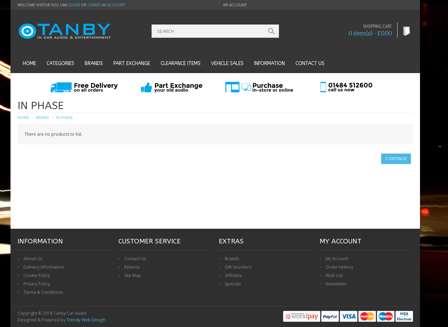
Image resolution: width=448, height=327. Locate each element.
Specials (233, 284)
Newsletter (336, 284)
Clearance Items (181, 63)
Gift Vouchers (238, 267)
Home (29, 63)
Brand (42, 117)
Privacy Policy (36, 284)
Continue (396, 159)
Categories (60, 63)
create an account (106, 4)
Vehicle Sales (227, 63)
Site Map (132, 275)
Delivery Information (43, 267)
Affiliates (233, 275)
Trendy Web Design (85, 320)
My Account (337, 259)
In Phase (64, 117)
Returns (131, 267)
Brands (94, 63)
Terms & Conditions (43, 292)
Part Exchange (131, 63)
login (74, 4)
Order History (339, 267)
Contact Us (135, 259)
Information (269, 63)
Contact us (309, 63)
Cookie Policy (36, 275)
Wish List (334, 275)
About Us (32, 259)
